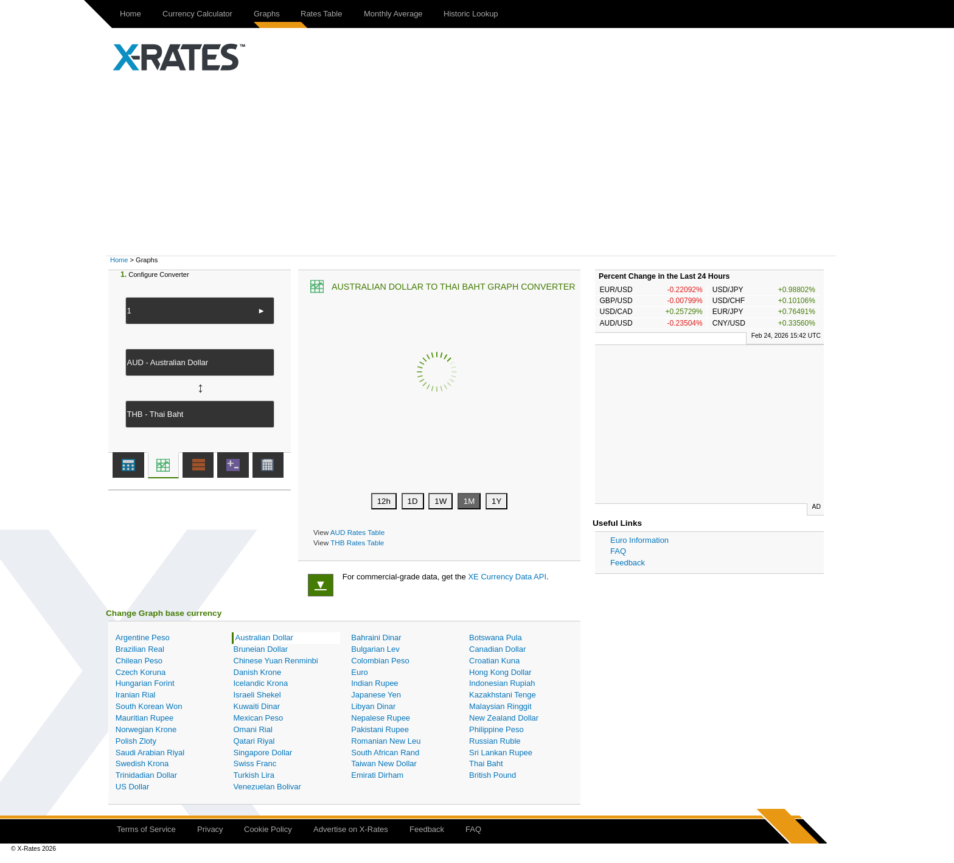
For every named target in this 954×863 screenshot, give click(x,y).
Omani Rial (253, 729)
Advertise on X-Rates (350, 829)
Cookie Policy (268, 829)
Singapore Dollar (263, 752)
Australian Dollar (264, 637)
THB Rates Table (357, 543)
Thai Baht (486, 763)
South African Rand (385, 752)
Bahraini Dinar (376, 637)
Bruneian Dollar (261, 649)
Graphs (267, 13)
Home (130, 13)
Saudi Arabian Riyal (150, 752)
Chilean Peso (139, 660)
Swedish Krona (142, 763)
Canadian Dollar (497, 649)
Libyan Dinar (373, 706)
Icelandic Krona (261, 683)
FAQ (618, 551)
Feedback (627, 562)
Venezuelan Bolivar (267, 786)
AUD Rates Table (357, 532)
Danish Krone (258, 672)
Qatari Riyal (254, 741)
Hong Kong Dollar (500, 672)
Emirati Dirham (377, 775)
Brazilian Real (140, 649)
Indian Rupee (374, 683)
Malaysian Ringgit (500, 706)
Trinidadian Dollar (146, 775)
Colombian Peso (380, 660)
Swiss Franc (255, 763)
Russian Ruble (495, 741)
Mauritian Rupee (144, 717)
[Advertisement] (477, 164)
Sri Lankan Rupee (500, 752)
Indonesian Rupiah (502, 683)
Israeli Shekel (257, 694)
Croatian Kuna (494, 660)
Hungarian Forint (145, 683)
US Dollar (133, 786)
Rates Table (321, 13)
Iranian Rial (136, 694)
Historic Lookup (471, 13)
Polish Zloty (136, 741)
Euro (359, 672)
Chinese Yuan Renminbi (276, 660)
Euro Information (639, 540)
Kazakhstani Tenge (502, 694)
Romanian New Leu (385, 741)
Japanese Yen (376, 694)
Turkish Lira (254, 775)
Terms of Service (146, 829)
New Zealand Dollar (503, 717)
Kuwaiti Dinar (257, 706)
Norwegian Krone (146, 729)
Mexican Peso (259, 717)
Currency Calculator (197, 13)
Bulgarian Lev (375, 649)
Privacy (210, 829)
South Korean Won (149, 706)
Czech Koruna (140, 672)
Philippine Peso (496, 729)
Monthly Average (393, 13)
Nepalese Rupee (380, 717)
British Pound (492, 775)
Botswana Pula (495, 637)
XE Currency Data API (507, 576)
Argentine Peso (143, 637)
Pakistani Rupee (380, 729)
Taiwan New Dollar (384, 763)
